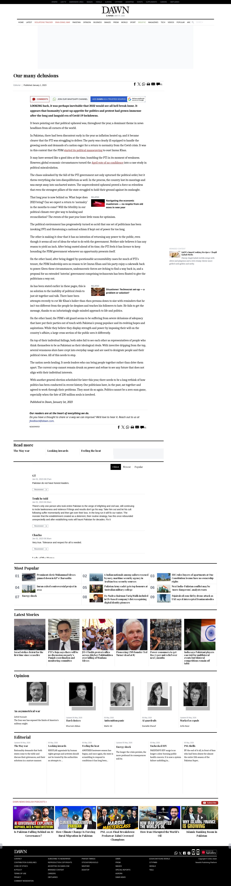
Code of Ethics (21, 866)
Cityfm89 (153, 862)
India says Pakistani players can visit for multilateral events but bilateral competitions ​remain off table (199, 658)
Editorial (16, 85)
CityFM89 (118, 2)
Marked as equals (189, 720)
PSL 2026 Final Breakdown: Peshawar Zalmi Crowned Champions (117, 835)
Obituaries (174, 2)
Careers (163, 2)
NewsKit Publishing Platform (206, 862)
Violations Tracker (43, 22)
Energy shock (29, 595)
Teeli (151, 870)
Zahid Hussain (20, 717)
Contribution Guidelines (25, 862)
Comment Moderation (24, 881)
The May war (21, 450)
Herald (99, 2)
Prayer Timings (88, 859)
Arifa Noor (184, 726)
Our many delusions (36, 75)
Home (21, 22)
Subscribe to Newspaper (59, 859)
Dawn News (121, 877)
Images (90, 2)
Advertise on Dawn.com (58, 866)
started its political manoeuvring (83, 150)
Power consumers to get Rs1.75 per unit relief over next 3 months (163, 655)
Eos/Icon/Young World (159, 859)
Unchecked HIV (158, 745)
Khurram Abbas (73, 726)
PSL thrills (189, 745)
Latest (29, 22)
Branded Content (177, 249)
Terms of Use (20, 873)
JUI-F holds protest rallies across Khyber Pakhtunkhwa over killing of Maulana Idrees (97, 656)
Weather (86, 866)
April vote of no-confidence (108, 162)
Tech (163, 22)
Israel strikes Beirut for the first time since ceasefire (28, 654)
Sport (133, 22)
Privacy (17, 877)
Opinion (87, 22)
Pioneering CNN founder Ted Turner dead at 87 (131, 654)
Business (97, 22)
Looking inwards (57, 450)
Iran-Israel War (62, 22)
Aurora (108, 2)
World (124, 22)
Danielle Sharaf (149, 726)
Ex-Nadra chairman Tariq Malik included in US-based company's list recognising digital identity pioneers (126, 599)
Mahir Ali (108, 726)
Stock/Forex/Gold (90, 862)
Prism (116, 22)
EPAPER (54, 2)
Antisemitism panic (114, 720)
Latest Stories (26, 614)
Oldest (115, 466)
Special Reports (123, 870)
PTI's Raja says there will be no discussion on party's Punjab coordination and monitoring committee (63, 656)
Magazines (153, 22)
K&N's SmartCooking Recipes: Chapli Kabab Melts (199, 253)
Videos (171, 22)
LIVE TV (63, 2)
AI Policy (18, 870)
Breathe (142, 22)
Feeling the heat (91, 450)
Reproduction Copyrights (60, 862)
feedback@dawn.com (42, 421)
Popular (181, 22)
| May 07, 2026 (115, 16)
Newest (127, 466)
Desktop (85, 870)
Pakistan (77, 22)
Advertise (130, 2)
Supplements (151, 2)
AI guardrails (149, 720)
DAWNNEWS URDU (76, 2)
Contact (18, 859)
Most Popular (26, 568)
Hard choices (73, 720)
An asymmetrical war (27, 711)
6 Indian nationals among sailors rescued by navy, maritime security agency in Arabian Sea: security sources (126, 578)
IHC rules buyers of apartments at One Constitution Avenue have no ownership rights (193, 578)
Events (140, 2)
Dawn (118, 859)
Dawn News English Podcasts (30, 802)
